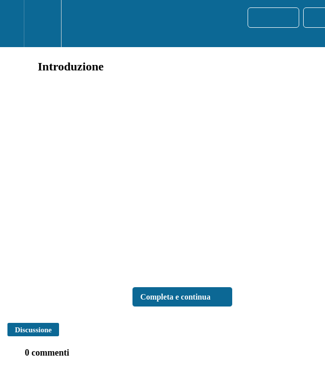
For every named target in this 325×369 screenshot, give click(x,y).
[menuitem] (42, 23)
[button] (12, 23)
